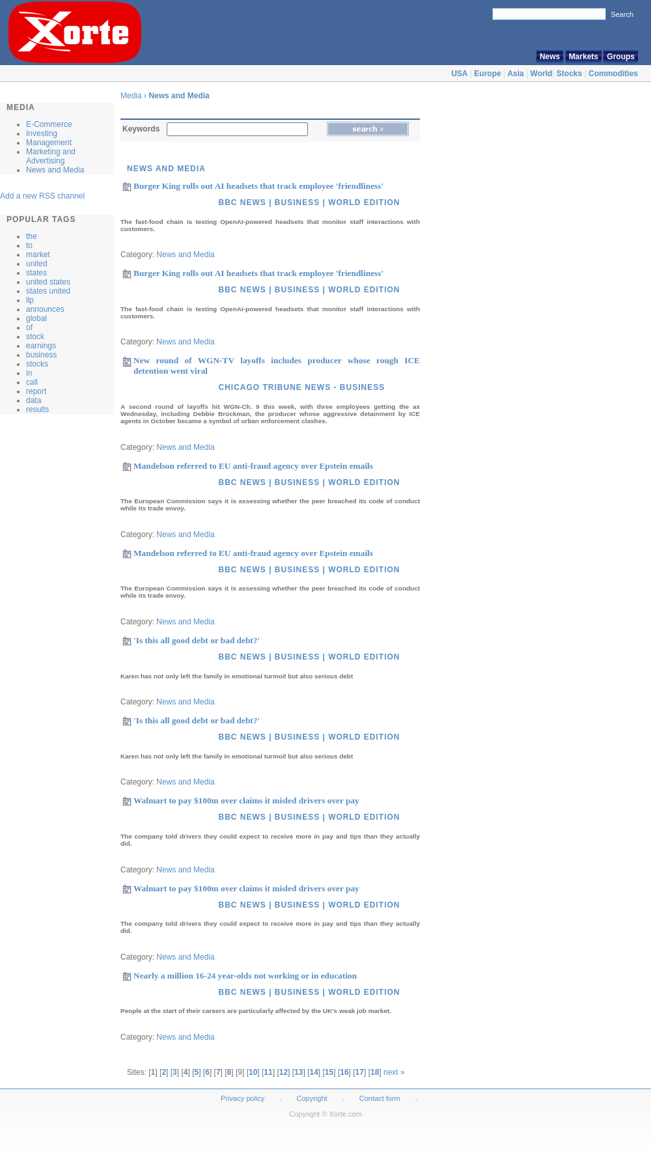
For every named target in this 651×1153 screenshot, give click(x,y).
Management (49, 142)
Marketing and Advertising (51, 156)
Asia (515, 73)
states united (48, 291)
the (31, 236)
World (542, 73)
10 (253, 1072)
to (29, 245)
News (550, 56)
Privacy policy (242, 1098)
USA (459, 73)
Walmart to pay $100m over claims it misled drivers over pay (246, 800)
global (36, 318)
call (32, 382)
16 (344, 1072)
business (41, 354)
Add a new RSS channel (42, 196)
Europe (487, 73)
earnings (41, 345)
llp (30, 300)
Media (132, 95)
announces (45, 309)
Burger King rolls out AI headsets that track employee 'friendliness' (258, 186)
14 (313, 1072)
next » (394, 1072)
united (37, 263)
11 (268, 1072)
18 (374, 1072)
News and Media (55, 169)
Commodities (613, 73)
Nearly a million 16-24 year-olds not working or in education (245, 975)
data (33, 400)
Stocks (569, 73)
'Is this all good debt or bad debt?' (196, 640)
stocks (37, 363)
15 (329, 1072)
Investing (41, 133)
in (29, 373)
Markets (583, 56)
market (38, 254)
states (36, 272)
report (36, 391)
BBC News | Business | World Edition (309, 202)
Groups (621, 56)
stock (35, 336)
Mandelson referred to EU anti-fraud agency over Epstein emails (253, 466)
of (29, 327)
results (37, 409)
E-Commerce (49, 124)
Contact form (380, 1098)
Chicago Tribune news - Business (301, 387)
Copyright (312, 1098)
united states (48, 281)
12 (283, 1072)
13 (298, 1072)
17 (359, 1072)
